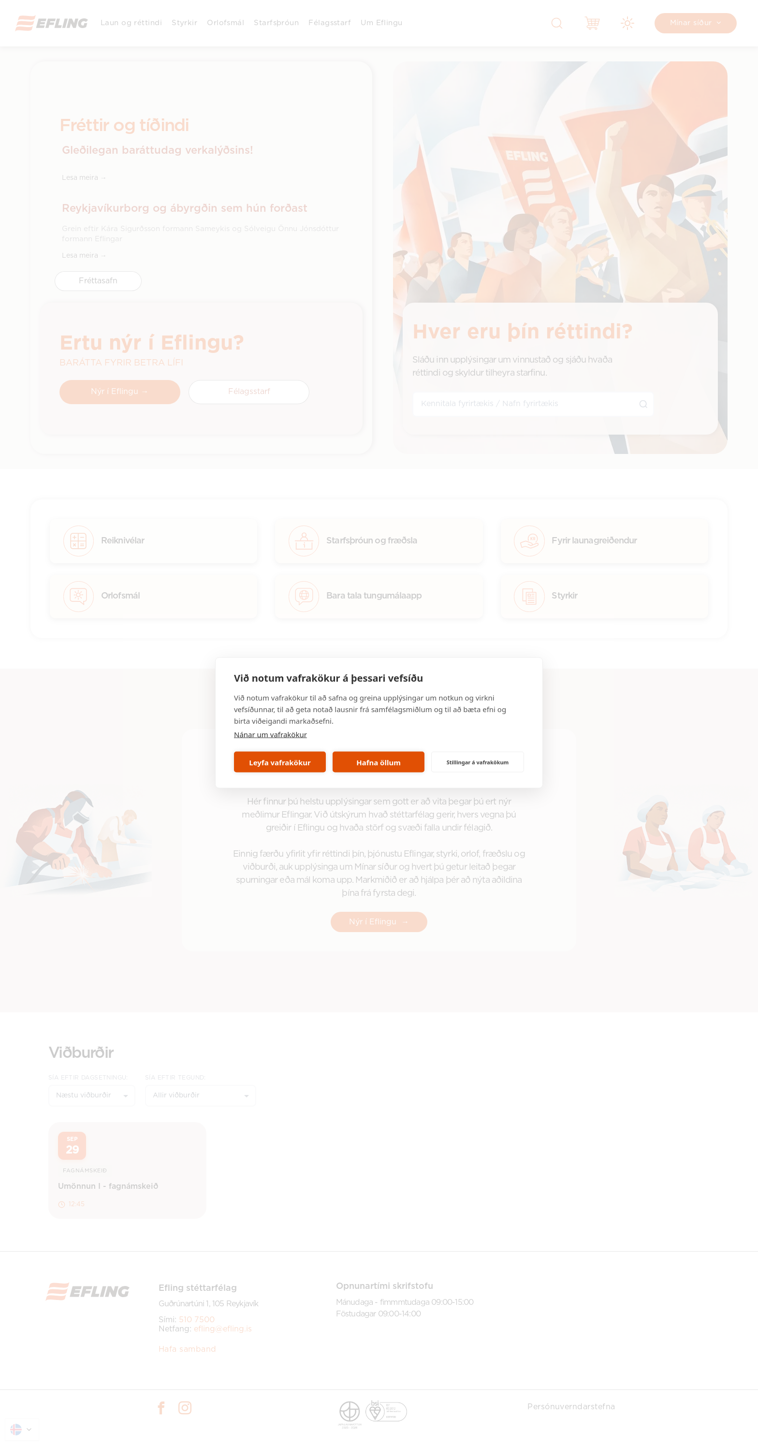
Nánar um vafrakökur (270, 734)
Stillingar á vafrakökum (478, 761)
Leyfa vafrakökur (279, 762)
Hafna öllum (378, 762)
